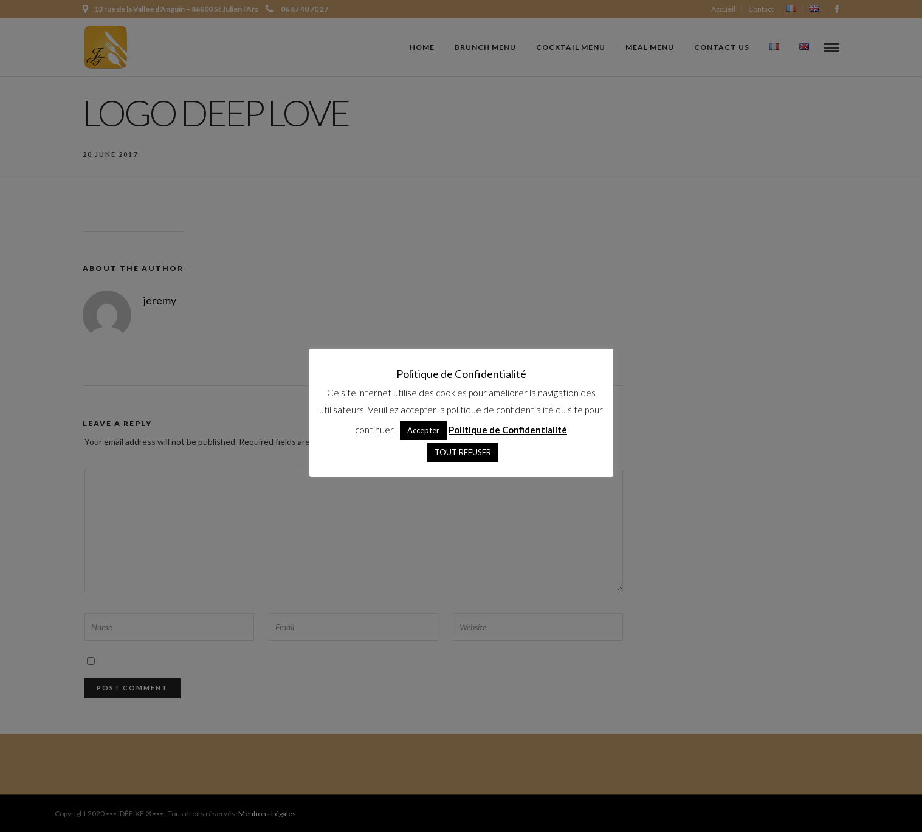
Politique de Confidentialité (508, 429)
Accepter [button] (423, 430)
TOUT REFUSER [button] (463, 452)
